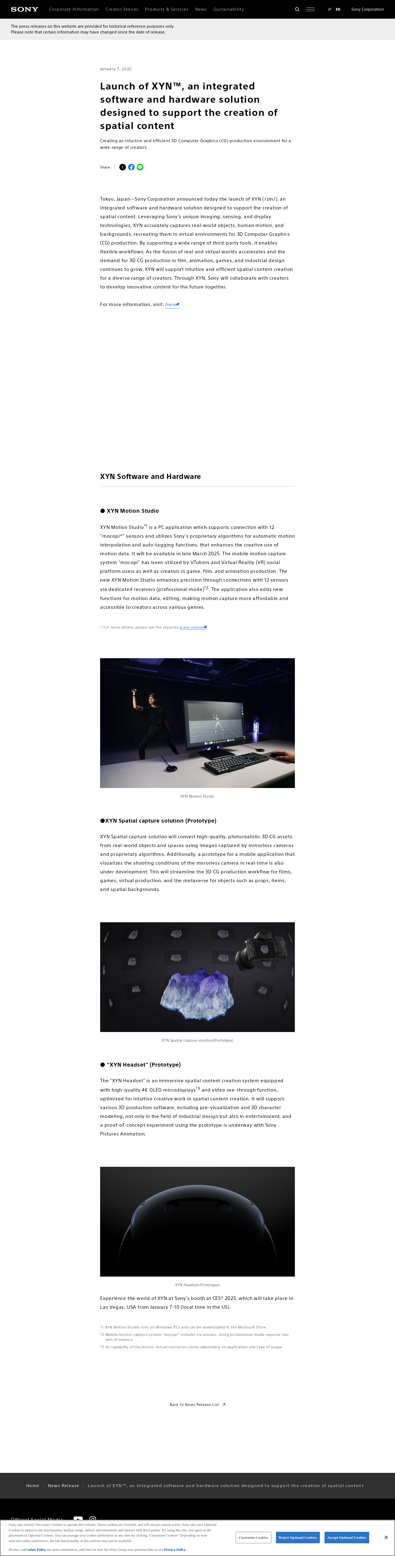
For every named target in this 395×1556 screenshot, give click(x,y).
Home (33, 1486)
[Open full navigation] (310, 9)
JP (329, 9)
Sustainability (229, 9)
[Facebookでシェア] (131, 167)
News (201, 9)
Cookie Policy (36, 1549)
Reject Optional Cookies (298, 1537)
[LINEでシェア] (140, 167)
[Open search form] (297, 9)
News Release (64, 1486)
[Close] (386, 1537)
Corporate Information (74, 9)
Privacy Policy (175, 1549)
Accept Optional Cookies (347, 1537)
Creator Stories (122, 9)
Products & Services (167, 9)
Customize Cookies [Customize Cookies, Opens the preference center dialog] (253, 1537)
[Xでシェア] (122, 167)
